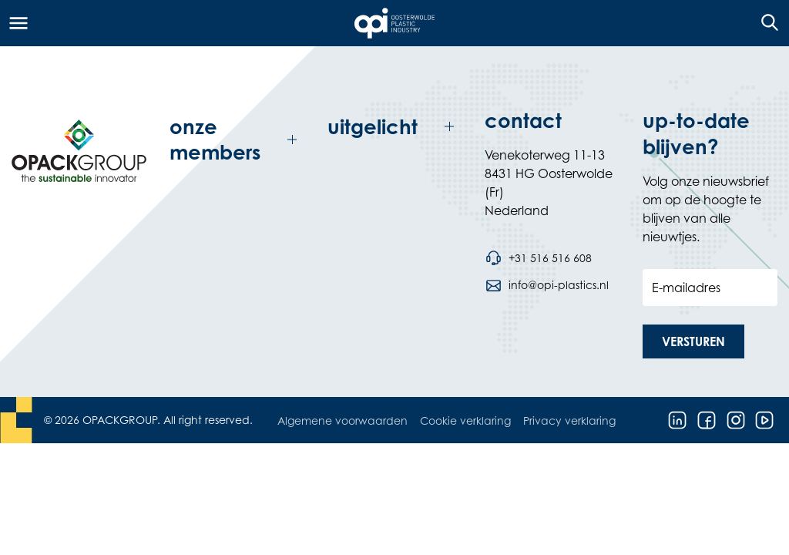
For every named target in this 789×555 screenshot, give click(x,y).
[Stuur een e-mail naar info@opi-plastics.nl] (546, 285)
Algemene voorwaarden (342, 420)
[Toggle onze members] (237, 140)
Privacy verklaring (569, 420)
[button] (693, 341)
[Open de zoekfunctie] (764, 23)
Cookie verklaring (465, 420)
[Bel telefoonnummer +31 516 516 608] (538, 258)
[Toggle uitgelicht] (394, 127)
